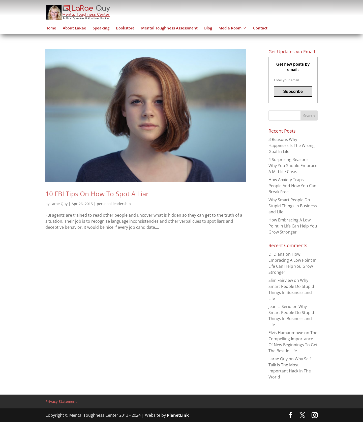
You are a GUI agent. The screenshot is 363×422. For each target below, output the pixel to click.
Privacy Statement (61, 401)
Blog (208, 28)
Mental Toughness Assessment (169, 28)
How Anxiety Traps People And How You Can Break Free (292, 186)
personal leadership (114, 203)
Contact (260, 28)
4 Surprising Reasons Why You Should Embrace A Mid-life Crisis (292, 165)
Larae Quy (59, 203)
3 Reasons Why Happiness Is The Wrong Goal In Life (291, 145)
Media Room (230, 28)
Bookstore (125, 28)
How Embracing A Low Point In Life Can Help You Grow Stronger (292, 226)
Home (50, 28)
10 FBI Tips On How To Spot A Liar (97, 193)
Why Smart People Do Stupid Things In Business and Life (292, 206)
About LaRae (74, 28)
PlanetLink (178, 415)
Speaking (101, 28)
